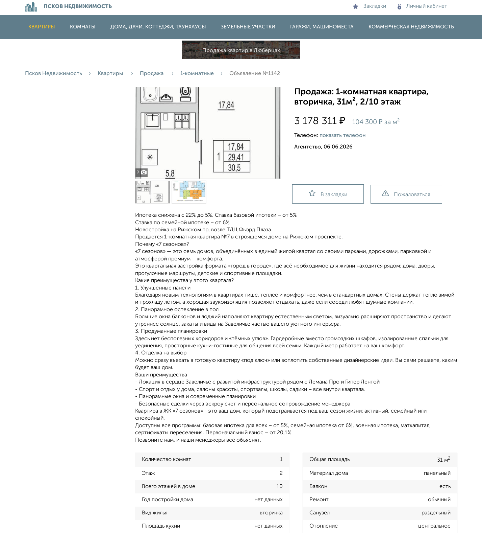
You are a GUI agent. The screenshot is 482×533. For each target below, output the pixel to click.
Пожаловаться (406, 194)
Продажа (152, 73)
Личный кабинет (422, 6)
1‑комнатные (197, 73)
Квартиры (41, 26)
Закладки (369, 6)
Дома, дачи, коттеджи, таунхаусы (158, 26)
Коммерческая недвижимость (411, 26)
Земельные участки (248, 26)
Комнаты (83, 26)
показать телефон (343, 135)
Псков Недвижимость (53, 73)
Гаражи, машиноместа (322, 26)
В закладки (328, 194)
